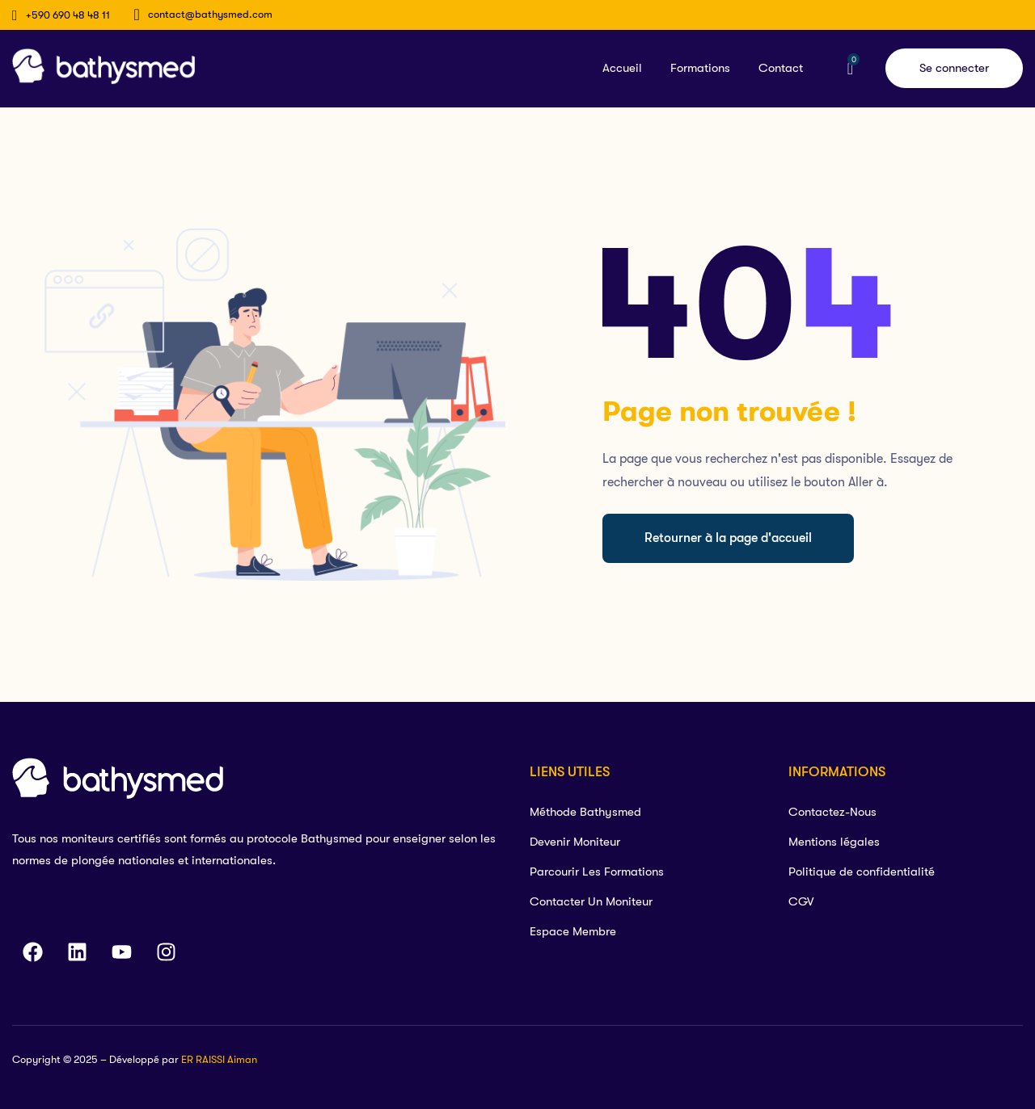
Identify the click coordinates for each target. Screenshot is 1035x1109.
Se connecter (954, 68)
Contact (780, 68)
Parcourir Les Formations (597, 871)
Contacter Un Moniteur (591, 901)
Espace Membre (573, 931)
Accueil (622, 68)
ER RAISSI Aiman (219, 1059)
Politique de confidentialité (861, 871)
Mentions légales (834, 841)
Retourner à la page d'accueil (728, 538)
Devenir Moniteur (575, 841)
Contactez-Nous (832, 811)
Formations (700, 68)
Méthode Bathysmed (585, 811)
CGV (800, 901)
